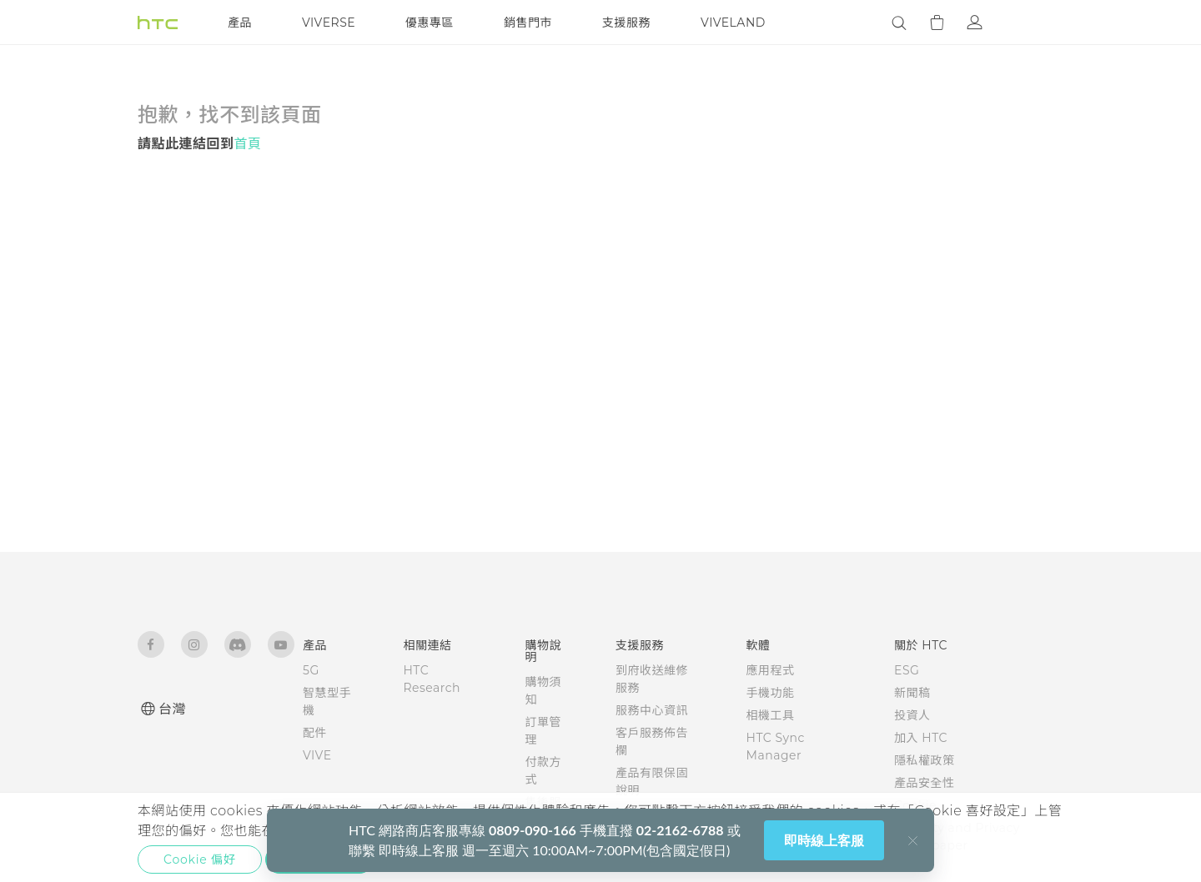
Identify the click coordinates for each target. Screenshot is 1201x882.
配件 (315, 732)
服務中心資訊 (652, 710)
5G (311, 670)
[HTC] (158, 23)
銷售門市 (528, 22)
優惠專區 (429, 22)
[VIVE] (1041, 22)
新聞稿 (912, 692)
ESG (906, 670)
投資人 (912, 715)
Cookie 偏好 (199, 859)
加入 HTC (920, 737)
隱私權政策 (924, 760)
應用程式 (770, 670)
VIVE (317, 755)
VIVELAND (733, 22)
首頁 (248, 144)
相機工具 (770, 715)
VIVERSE (328, 22)
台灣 (172, 709)
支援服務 (626, 22)
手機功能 (770, 692)
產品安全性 (924, 782)
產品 (240, 22)
